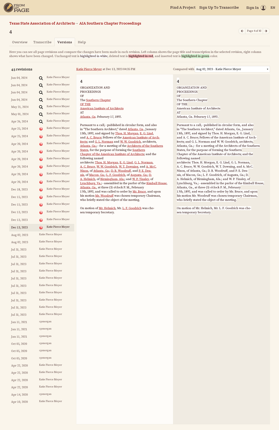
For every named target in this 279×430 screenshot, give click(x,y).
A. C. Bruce (93, 137)
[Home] (16, 7)
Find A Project (183, 7)
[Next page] (266, 31)
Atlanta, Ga (88, 117)
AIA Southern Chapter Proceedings (110, 23)
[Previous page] (242, 31)
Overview (19, 42)
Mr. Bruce (139, 191)
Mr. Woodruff (104, 196)
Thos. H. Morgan (126, 133)
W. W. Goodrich (130, 142)
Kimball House (156, 183)
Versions (64, 42)
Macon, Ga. (97, 175)
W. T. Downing (128, 167)
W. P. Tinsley (140, 179)
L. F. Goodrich (115, 175)
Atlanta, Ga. (88, 146)
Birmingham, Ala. (112, 179)
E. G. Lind (146, 133)
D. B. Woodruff (121, 171)
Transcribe (42, 42)
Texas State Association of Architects (42, 23)
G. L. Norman (104, 142)
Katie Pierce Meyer (89, 69)
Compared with (183, 69)
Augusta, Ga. (139, 175)
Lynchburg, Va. (90, 183)
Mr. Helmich (107, 208)
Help (82, 42)
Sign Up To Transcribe (219, 7)
